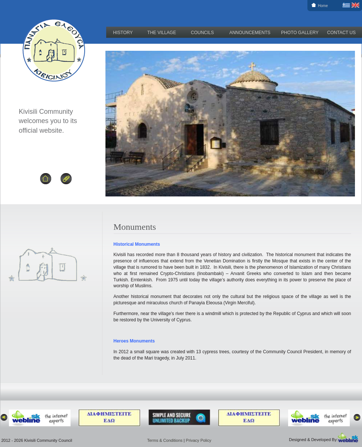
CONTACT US (341, 32)
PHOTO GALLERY (300, 32)
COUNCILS (202, 32)
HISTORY (123, 32)
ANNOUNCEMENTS (250, 32)
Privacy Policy (198, 440)
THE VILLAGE (161, 32)
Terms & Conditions (164, 440)
